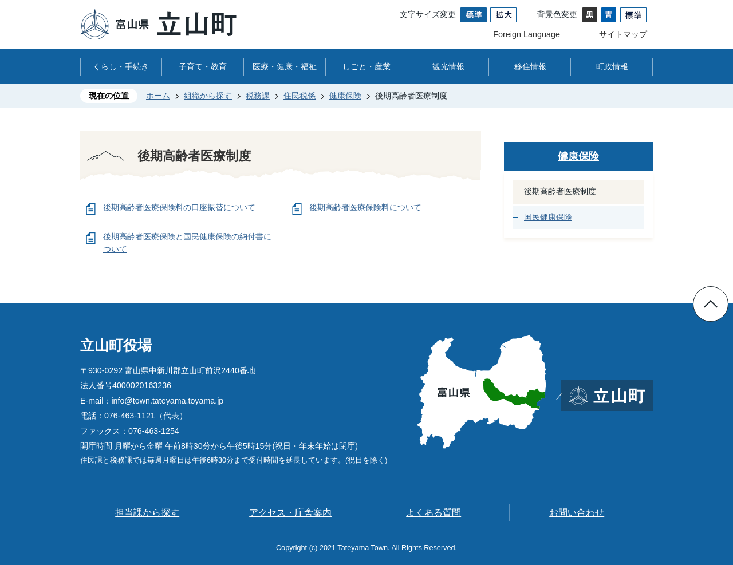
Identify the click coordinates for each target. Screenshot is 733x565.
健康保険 (345, 95)
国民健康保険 (548, 217)
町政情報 (612, 66)
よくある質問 (433, 512)
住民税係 (299, 95)
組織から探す (208, 95)
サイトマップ (623, 34)
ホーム (158, 95)
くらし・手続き (121, 66)
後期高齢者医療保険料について (365, 207)
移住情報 (530, 66)
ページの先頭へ (710, 304)
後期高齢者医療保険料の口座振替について (179, 207)
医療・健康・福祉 (285, 66)
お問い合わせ (576, 512)
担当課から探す (147, 512)
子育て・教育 (203, 66)
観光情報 (448, 66)
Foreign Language (526, 34)
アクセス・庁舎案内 (290, 512)
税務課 (258, 95)
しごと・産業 (366, 66)
